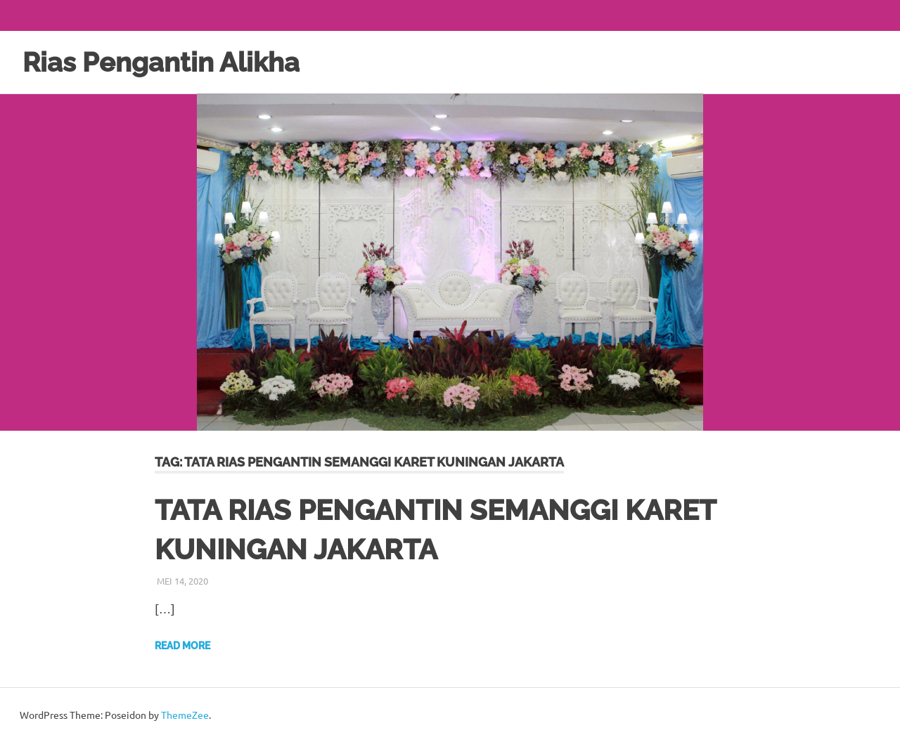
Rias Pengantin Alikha (161, 62)
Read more (182, 645)
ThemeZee (185, 714)
